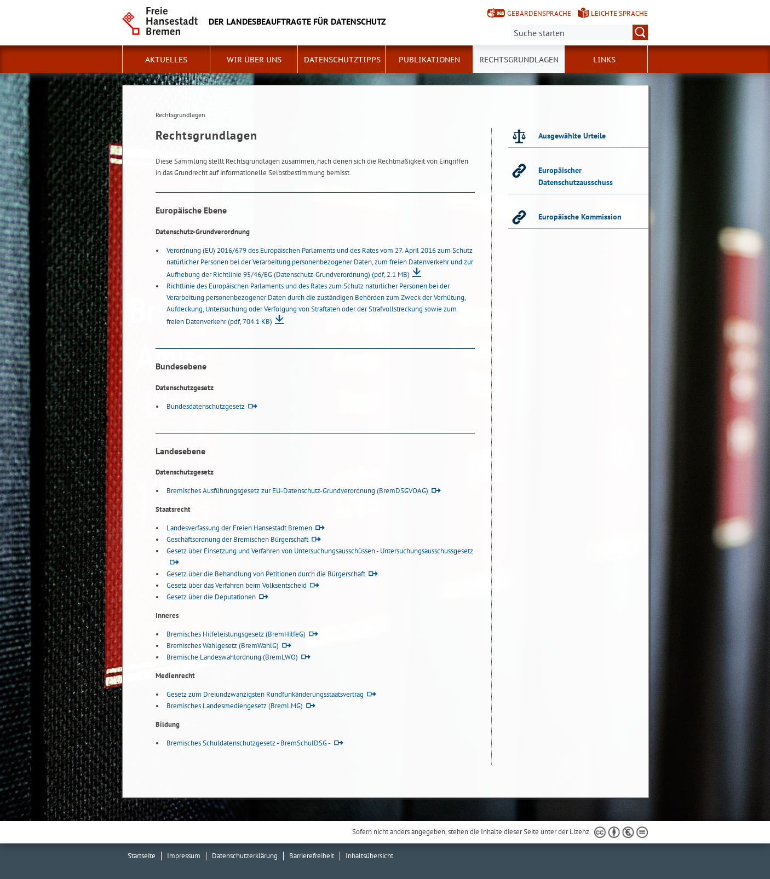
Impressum (183, 855)
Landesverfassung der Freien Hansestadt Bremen (239, 528)
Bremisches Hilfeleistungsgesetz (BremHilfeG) (236, 634)
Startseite (142, 855)
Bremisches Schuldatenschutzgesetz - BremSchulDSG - (248, 743)
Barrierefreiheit (311, 855)
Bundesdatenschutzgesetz (205, 406)
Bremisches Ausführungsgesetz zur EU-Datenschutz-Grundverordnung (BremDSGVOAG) (297, 490)
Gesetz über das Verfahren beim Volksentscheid (236, 585)
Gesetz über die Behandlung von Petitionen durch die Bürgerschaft (265, 574)
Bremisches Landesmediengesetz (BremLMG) (234, 705)
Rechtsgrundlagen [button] (519, 60)
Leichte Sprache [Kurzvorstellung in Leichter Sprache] (619, 13)
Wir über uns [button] (254, 60)
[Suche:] (579, 32)
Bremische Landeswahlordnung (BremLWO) (232, 657)
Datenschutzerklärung (245, 855)
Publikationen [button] (429, 60)
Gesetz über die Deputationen (211, 597)
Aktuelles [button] (166, 60)
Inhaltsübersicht (369, 855)
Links (604, 60)
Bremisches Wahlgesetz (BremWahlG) (222, 645)
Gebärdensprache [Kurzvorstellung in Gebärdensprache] (539, 13)
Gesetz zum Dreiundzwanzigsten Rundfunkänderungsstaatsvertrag (265, 694)
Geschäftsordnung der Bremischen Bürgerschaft (237, 539)
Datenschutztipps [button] (342, 60)
